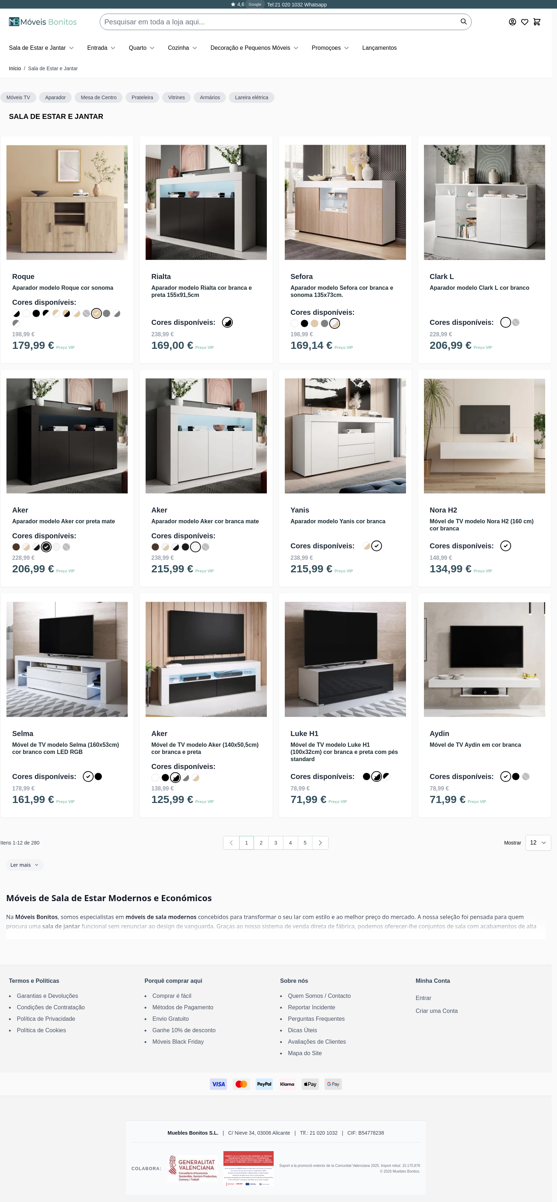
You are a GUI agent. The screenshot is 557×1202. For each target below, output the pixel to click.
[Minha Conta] (512, 22)
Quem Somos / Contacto (319, 996)
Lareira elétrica (251, 97)
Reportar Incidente (311, 1007)
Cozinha (183, 48)
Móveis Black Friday (178, 1042)
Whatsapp (315, 5)
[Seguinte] (320, 843)
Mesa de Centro (99, 97)
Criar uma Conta (437, 1011)
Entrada (102, 48)
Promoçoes (331, 48)
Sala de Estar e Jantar (42, 48)
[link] (231, 843)
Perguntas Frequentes (316, 1019)
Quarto (142, 48)
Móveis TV (18, 97)
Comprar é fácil (171, 996)
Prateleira (142, 97)
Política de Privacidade (46, 1019)
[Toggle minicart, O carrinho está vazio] (537, 22)
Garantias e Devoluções (47, 996)
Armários (210, 97)
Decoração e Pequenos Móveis (255, 48)
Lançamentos (379, 48)
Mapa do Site (305, 1053)
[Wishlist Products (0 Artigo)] (524, 22)
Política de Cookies (41, 1030)
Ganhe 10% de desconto (184, 1030)
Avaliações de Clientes (317, 1042)
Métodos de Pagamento (182, 1007)
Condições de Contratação (51, 1007)
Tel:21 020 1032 (285, 5)
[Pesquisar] (464, 21)
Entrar (423, 998)
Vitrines (176, 97)
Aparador (55, 97)
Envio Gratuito (170, 1019)
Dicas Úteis (302, 1030)
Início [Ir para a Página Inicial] (15, 68)
